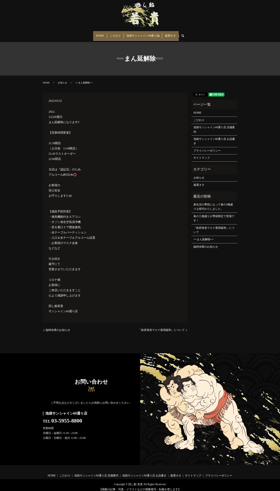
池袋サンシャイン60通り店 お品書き (214, 137)
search (190, 34)
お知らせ (62, 79)
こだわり (114, 33)
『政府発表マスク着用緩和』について (161, 326)
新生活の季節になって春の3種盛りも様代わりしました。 (213, 203)
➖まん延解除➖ (203, 236)
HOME (96, 33)
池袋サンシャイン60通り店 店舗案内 (214, 126)
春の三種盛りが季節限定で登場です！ (213, 214)
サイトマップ (201, 154)
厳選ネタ (174, 33)
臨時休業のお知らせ (58, 326)
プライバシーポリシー (207, 147)
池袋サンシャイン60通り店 (144, 33)
